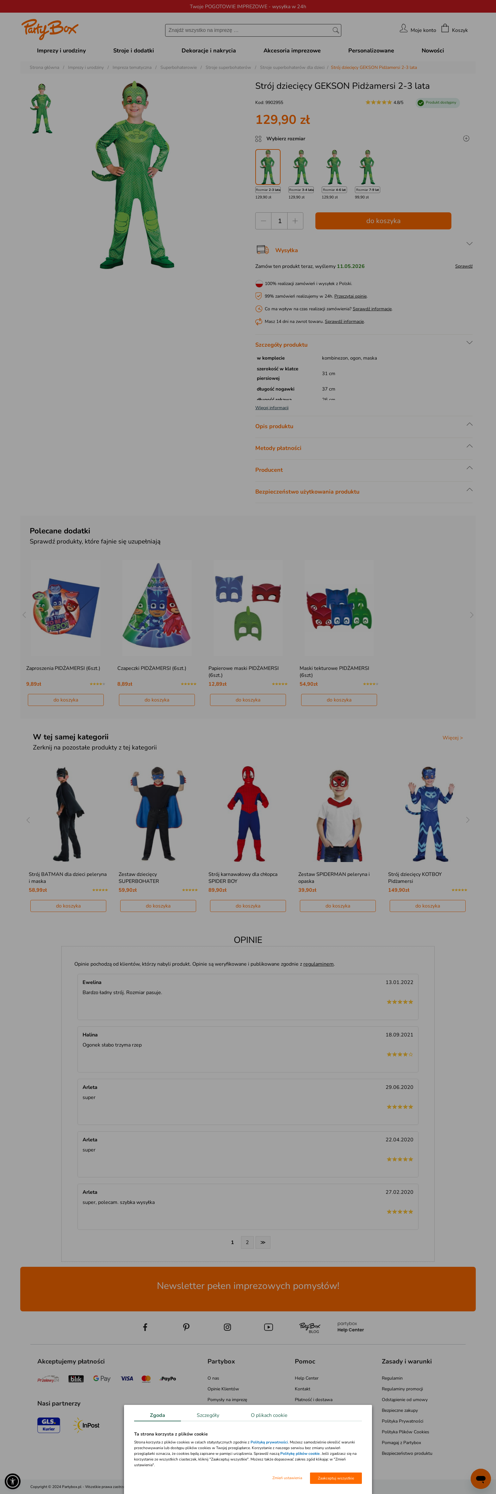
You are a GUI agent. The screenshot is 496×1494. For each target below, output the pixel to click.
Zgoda (157, 1415)
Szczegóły (208, 1415)
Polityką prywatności (269, 1442)
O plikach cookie (269, 1415)
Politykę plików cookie (300, 1453)
